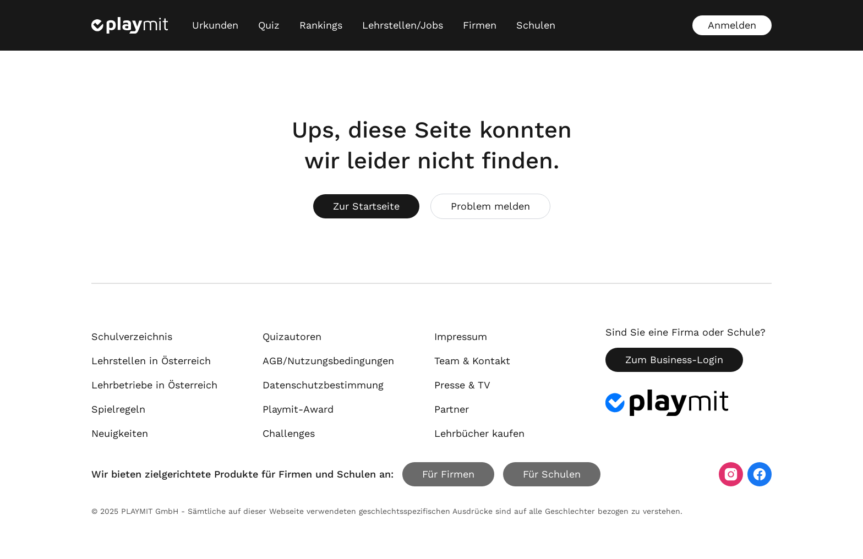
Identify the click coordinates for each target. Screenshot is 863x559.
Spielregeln (118, 409)
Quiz (269, 25)
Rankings (320, 25)
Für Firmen (448, 474)
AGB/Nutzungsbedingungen (328, 360)
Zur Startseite (366, 206)
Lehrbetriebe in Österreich (154, 385)
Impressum (460, 336)
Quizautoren (292, 336)
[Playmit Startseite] (129, 25)
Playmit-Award (298, 409)
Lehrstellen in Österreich (151, 360)
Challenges (289, 433)
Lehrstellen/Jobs (402, 25)
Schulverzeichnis (131, 336)
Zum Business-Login (674, 359)
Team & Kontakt (472, 360)
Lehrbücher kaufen (479, 433)
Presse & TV (462, 385)
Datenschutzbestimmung (323, 385)
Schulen (535, 25)
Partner (451, 409)
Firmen (479, 25)
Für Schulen (552, 474)
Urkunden (215, 25)
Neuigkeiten (119, 433)
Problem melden (490, 206)
